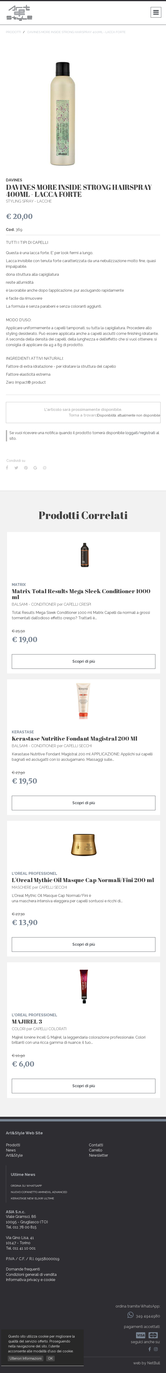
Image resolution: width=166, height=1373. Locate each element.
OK (50, 1358)
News (11, 1150)
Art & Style (20, 13)
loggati (131, 433)
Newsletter (98, 1155)
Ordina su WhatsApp (26, 1185)
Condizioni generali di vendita (31, 1274)
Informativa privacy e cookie (30, 1279)
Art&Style (14, 1155)
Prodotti (13, 1145)
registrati (147, 433)
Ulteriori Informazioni (26, 1358)
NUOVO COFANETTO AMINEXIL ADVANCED (39, 1192)
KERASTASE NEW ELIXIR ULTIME (32, 1198)
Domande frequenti (23, 1269)
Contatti (96, 1145)
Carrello (95, 1150)
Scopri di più (83, 661)
